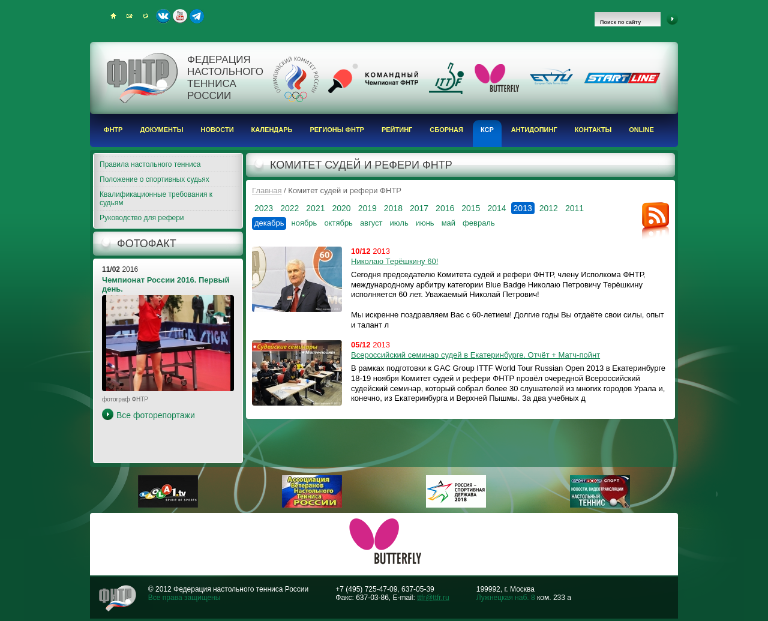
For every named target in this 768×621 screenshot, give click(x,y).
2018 (393, 208)
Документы (161, 129)
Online (641, 129)
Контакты (593, 129)
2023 (263, 208)
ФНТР (113, 129)
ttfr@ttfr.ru (433, 597)
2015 (470, 208)
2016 (445, 208)
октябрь (338, 222)
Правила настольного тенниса (150, 164)
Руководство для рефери (142, 218)
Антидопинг (534, 129)
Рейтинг (397, 129)
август (371, 222)
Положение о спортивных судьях (154, 179)
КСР (487, 129)
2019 (367, 208)
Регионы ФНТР (337, 129)
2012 (548, 208)
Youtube (180, 16)
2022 (289, 208)
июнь (425, 222)
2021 (315, 208)
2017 (419, 208)
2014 (496, 208)
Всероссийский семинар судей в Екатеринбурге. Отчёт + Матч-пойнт (475, 354)
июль (399, 222)
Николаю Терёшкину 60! (394, 261)
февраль (479, 222)
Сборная (446, 129)
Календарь (272, 129)
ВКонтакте (163, 16)
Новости (217, 129)
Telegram (197, 16)
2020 (341, 208)
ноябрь (304, 222)
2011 (574, 208)
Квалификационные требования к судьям (156, 198)
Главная (266, 190)
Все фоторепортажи (155, 415)
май (448, 222)
